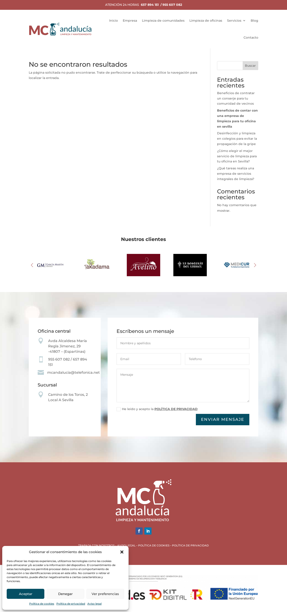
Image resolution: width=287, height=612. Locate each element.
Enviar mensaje (222, 419)
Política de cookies (41, 603)
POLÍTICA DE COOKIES (153, 545)
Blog (254, 21)
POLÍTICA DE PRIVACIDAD (176, 410)
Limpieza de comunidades (163, 21)
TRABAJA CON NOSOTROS (96, 545)
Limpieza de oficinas (205, 21)
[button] (122, 552)
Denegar (65, 594)
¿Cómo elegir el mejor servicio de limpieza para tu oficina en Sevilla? (237, 156)
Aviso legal (94, 603)
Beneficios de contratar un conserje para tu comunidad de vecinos (236, 98)
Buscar (250, 66)
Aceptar (25, 594)
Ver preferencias (105, 594)
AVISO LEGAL (126, 545)
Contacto (251, 37)
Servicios (234, 21)
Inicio (113, 21)
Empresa (130, 21)
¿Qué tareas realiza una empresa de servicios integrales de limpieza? (235, 173)
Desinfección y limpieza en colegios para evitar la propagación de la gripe (237, 138)
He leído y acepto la (157, 410)
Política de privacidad (70, 603)
